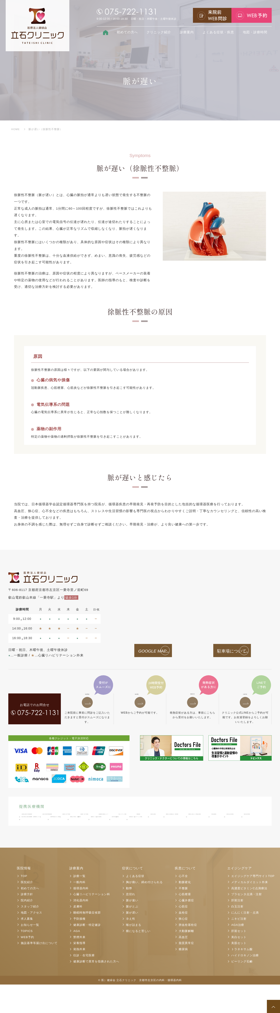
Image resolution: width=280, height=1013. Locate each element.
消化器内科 (81, 929)
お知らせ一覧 (30, 953)
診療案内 (187, 32)
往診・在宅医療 (84, 983)
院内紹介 (27, 929)
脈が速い (132, 929)
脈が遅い (132, 941)
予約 (140, 697)
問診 (87, 697)
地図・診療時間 (255, 32)
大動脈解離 (186, 959)
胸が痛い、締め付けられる (144, 910)
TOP (24, 904)
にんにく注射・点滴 (245, 941)
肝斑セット (239, 959)
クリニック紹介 (159, 32)
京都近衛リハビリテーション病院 (182, 843)
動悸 (129, 916)
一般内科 (79, 910)
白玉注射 (237, 935)
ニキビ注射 (239, 947)
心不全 (183, 904)
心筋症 (183, 935)
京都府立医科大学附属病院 (41, 822)
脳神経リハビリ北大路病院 (91, 843)
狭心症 (183, 947)
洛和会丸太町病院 (35, 836)
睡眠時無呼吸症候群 (87, 941)
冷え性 (130, 947)
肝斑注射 (237, 929)
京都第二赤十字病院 (132, 822)
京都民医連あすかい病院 (189, 836)
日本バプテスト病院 (36, 829)
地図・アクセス (31, 941)
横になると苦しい (138, 959)
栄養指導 (79, 971)
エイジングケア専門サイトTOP (253, 904)
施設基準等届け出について (39, 971)
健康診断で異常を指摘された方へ (96, 990)
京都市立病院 (95, 829)
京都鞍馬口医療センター (215, 822)
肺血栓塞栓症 (188, 953)
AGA (76, 959)
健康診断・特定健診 (87, 953)
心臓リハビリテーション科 (91, 923)
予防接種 (79, 947)
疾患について (185, 896)
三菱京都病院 (237, 829)
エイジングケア (239, 896)
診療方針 (27, 923)
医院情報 (24, 896)
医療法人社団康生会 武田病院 (138, 829)
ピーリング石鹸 (242, 990)
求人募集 (27, 947)
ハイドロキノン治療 (245, 983)
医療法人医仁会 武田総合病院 (194, 829)
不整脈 (183, 916)
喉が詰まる (133, 953)
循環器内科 (81, 916)
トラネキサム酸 (242, 977)
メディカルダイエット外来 (249, 910)
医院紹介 (27, 910)
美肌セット (239, 971)
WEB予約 (27, 965)
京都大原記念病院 (134, 843)
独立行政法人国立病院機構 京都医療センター (125, 836)
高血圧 (183, 965)
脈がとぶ (132, 935)
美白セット (239, 965)
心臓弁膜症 (186, 929)
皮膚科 (77, 935)
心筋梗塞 (185, 923)
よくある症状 (135, 904)
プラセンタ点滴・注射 (246, 923)
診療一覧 (79, 904)
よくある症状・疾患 (218, 32)
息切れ (130, 923)
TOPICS (27, 959)
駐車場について (226, 651)
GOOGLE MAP (147, 651)
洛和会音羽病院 (69, 836)
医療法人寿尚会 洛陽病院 (41, 843)
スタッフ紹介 (30, 935)
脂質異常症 (186, 971)
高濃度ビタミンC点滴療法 (249, 916)
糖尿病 (183, 977)
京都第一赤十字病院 (172, 822)
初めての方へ (127, 32)
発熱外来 (192, 698)
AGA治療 (237, 953)
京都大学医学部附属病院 (89, 822)
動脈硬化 (185, 910)
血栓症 (183, 941)
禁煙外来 (79, 965)
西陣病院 (68, 829)
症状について (132, 896)
